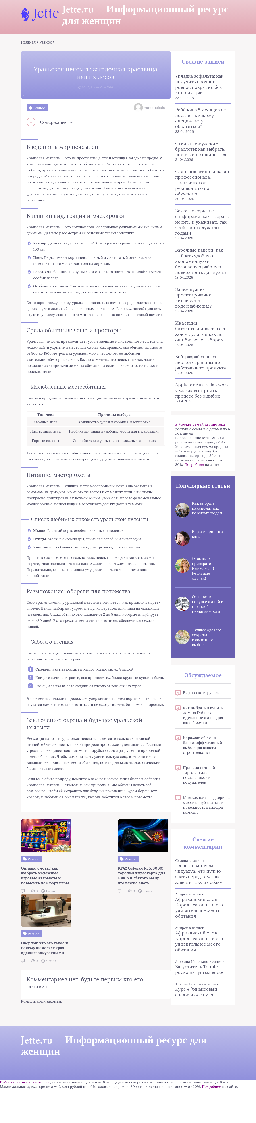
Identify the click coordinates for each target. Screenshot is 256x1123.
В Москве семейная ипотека (200, 424)
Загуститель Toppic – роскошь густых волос (199, 976)
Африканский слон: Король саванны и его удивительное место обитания (199, 915)
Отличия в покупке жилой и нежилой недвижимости (206, 611)
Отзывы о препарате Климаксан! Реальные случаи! (203, 576)
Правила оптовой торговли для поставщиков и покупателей (199, 782)
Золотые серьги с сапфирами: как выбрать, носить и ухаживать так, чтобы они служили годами (202, 222)
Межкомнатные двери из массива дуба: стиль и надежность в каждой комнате (206, 812)
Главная (29, 42)
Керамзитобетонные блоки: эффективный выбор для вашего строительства (202, 752)
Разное (46, 42)
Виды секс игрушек (200, 700)
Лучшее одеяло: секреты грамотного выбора (206, 645)
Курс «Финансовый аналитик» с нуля (196, 999)
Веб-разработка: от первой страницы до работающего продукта (200, 362)
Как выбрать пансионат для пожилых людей (207, 515)
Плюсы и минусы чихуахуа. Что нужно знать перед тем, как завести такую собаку (198, 881)
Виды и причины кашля (206, 541)
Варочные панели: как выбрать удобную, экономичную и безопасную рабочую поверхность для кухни (200, 261)
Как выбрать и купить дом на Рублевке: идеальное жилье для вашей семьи (203, 722)
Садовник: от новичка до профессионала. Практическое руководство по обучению (202, 183)
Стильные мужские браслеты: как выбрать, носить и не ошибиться (200, 149)
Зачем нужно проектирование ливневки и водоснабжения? (193, 298)
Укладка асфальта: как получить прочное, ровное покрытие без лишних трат (199, 84)
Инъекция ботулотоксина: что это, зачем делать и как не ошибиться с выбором (201, 331)
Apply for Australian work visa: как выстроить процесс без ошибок (202, 390)
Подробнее (194, 464)
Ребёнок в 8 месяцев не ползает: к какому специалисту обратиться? (200, 118)
